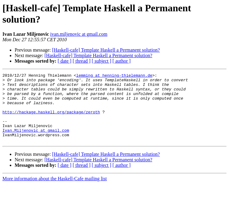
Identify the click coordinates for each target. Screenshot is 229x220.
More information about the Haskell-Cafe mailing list (54, 192)
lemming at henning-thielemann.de (114, 76)
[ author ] (122, 61)
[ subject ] (101, 61)
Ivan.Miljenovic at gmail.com (35, 142)
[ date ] (64, 61)
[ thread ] (82, 61)
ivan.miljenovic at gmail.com (79, 34)
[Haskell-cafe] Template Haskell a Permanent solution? (106, 50)
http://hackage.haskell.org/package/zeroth (51, 120)
